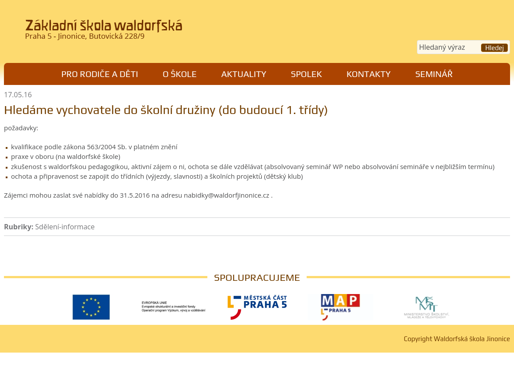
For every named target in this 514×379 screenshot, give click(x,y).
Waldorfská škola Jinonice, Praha (125, 32)
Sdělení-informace (64, 227)
